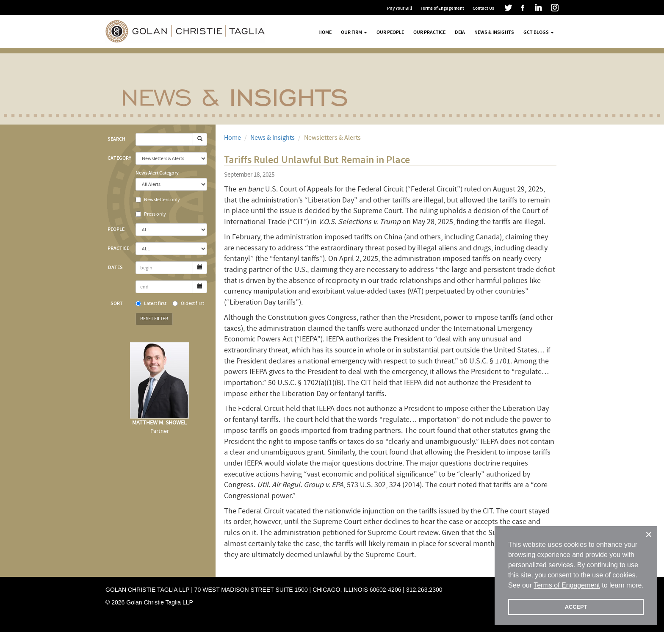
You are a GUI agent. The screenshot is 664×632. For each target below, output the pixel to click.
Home (325, 32)
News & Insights (494, 32)
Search (116, 139)
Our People (390, 32)
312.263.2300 (424, 589)
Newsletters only (158, 200)
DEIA (460, 32)
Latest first (151, 303)
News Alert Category (157, 172)
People (116, 229)
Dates (115, 267)
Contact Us (483, 8)
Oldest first (188, 303)
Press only (151, 214)
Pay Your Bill (399, 8)
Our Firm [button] (354, 32)
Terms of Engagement (442, 8)
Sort (117, 303)
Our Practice (429, 32)
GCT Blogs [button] (538, 32)
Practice (118, 248)
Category (118, 158)
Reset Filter (154, 319)
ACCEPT (576, 607)
